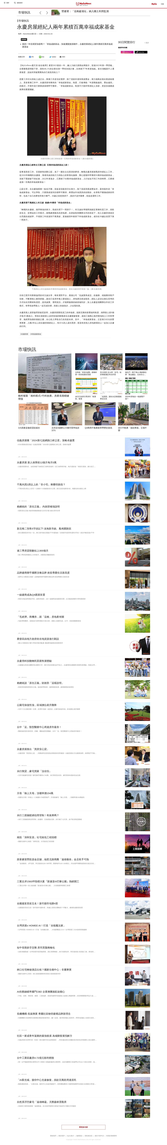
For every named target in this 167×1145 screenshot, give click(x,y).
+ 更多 (146, 44)
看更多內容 (83, 1123)
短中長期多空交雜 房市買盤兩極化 (36, 944)
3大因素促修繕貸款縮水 (29, 424)
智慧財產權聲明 (111, 1132)
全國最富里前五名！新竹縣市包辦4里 (37, 900)
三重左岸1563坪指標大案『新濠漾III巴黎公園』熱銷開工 (48, 877)
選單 (7, 4)
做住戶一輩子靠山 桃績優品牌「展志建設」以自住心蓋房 (135, 371)
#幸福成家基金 (36, 330)
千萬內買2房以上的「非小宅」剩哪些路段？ (41, 481)
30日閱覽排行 (126, 44)
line (41, 58)
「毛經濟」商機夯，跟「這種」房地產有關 (40, 613)
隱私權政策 (88, 1132)
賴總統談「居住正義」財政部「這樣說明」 (40, 679)
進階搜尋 (20, 4)
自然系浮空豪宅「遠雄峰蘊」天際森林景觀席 (42, 1098)
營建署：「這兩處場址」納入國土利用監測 (85, 11)
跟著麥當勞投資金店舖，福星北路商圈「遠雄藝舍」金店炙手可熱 (53, 855)
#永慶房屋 (24, 330)
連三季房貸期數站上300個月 (32, 547)
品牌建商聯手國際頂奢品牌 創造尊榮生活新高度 (43, 569)
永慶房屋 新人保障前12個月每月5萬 (37, 458)
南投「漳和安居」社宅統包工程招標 (37, 833)
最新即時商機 (122, 49)
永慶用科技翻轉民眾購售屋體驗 (34, 657)
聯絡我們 (53, 1132)
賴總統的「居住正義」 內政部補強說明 (38, 503)
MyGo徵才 (70, 1132)
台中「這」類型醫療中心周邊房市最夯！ (39, 723)
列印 (62, 58)
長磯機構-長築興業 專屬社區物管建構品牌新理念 (44, 1010)
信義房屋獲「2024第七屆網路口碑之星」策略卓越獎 (46, 436)
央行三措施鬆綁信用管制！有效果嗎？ (38, 811)
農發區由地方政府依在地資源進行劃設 (38, 635)
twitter (52, 58)
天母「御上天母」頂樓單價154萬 (35, 789)
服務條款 (79, 1132)
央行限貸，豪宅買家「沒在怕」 (34, 767)
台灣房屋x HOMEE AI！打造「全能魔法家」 (41, 922)
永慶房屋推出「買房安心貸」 (33, 745)
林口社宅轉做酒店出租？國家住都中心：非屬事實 (44, 966)
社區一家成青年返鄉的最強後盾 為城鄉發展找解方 (44, 1032)
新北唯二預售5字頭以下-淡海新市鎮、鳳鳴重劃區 (44, 525)
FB (31, 58)
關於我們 (62, 1132)
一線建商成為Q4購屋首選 (31, 591)
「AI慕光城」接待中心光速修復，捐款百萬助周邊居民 (46, 1076)
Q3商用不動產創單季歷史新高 (98, 424)
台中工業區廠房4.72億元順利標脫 (35, 1054)
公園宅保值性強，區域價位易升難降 (37, 701)
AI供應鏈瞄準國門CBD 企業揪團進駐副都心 (41, 988)
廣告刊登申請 (99, 1132)
